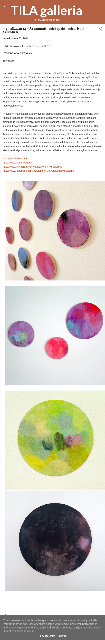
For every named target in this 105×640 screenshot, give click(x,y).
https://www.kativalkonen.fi (18, 162)
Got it (62, 636)
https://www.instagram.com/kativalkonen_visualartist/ (32, 166)
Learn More (47, 636)
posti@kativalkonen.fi (15, 158)
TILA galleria (46, 10)
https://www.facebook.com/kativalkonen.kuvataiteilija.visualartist (38, 170)
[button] (100, 29)
